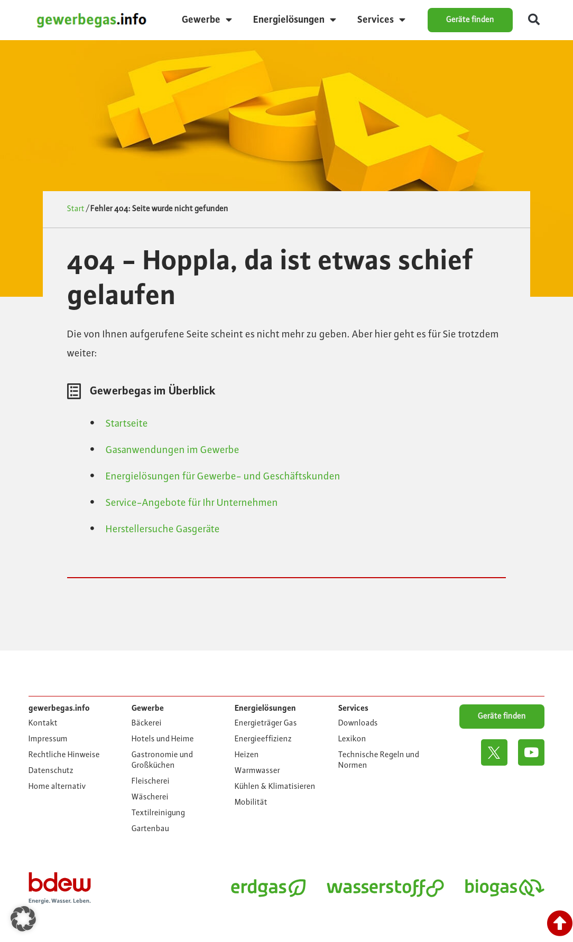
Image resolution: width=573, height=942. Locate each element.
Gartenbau (150, 829)
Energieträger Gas (266, 723)
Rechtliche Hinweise (64, 755)
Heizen (247, 755)
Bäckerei (147, 723)
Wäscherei (150, 797)
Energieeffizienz (263, 739)
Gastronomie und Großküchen (162, 760)
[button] (533, 20)
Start (76, 209)
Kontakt (43, 723)
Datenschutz (51, 771)
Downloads (358, 723)
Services (381, 20)
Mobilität (251, 802)
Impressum (48, 739)
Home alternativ (57, 787)
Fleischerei (151, 781)
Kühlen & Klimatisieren (275, 787)
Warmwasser (257, 771)
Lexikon (352, 739)
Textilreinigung (158, 813)
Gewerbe (207, 20)
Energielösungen (294, 20)
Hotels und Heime (163, 739)
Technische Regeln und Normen (378, 760)
